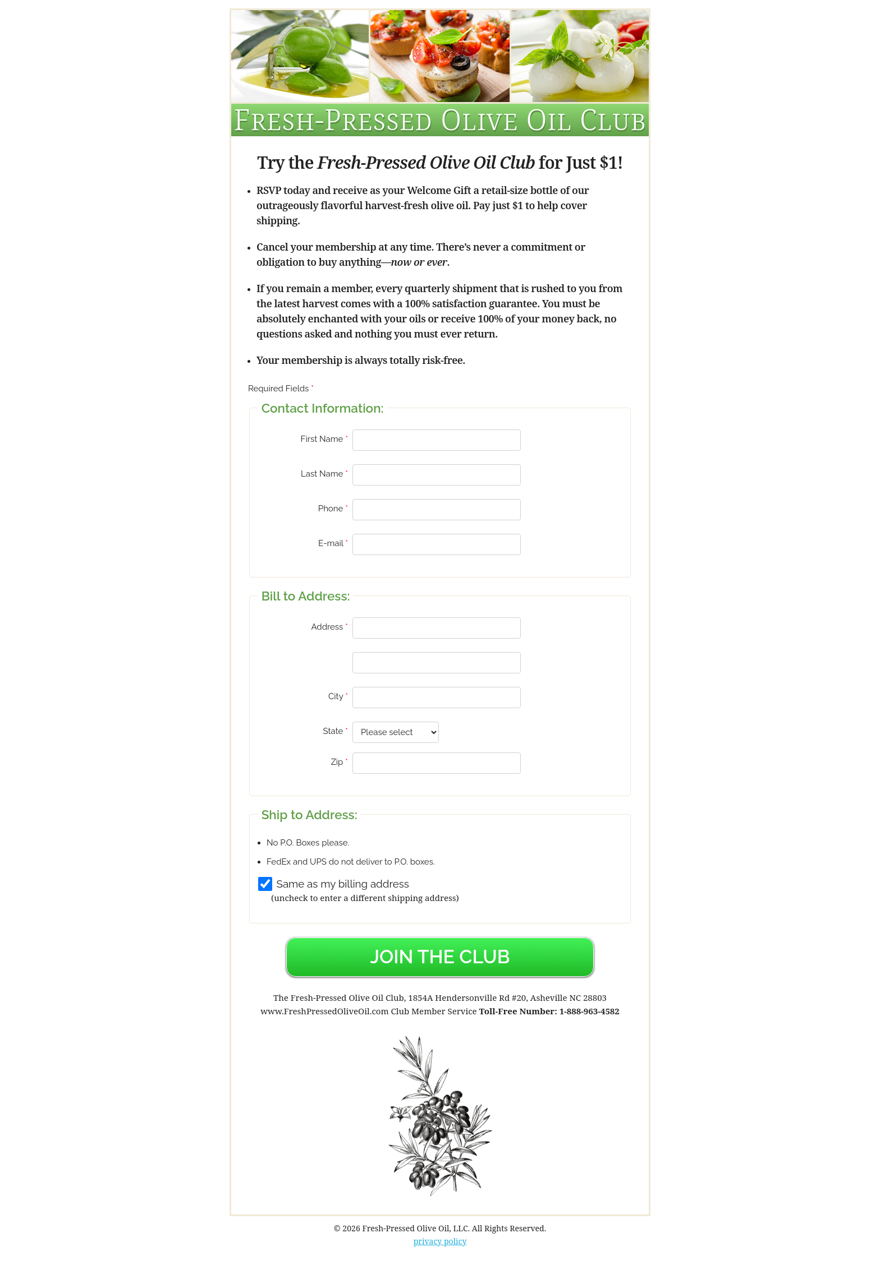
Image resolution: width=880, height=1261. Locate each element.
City (335, 696)
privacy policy (440, 1241)
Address (327, 627)
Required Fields (278, 389)
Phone (330, 509)
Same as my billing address (343, 883)
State (333, 731)
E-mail (330, 543)
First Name (322, 439)
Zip (337, 762)
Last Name (322, 474)
